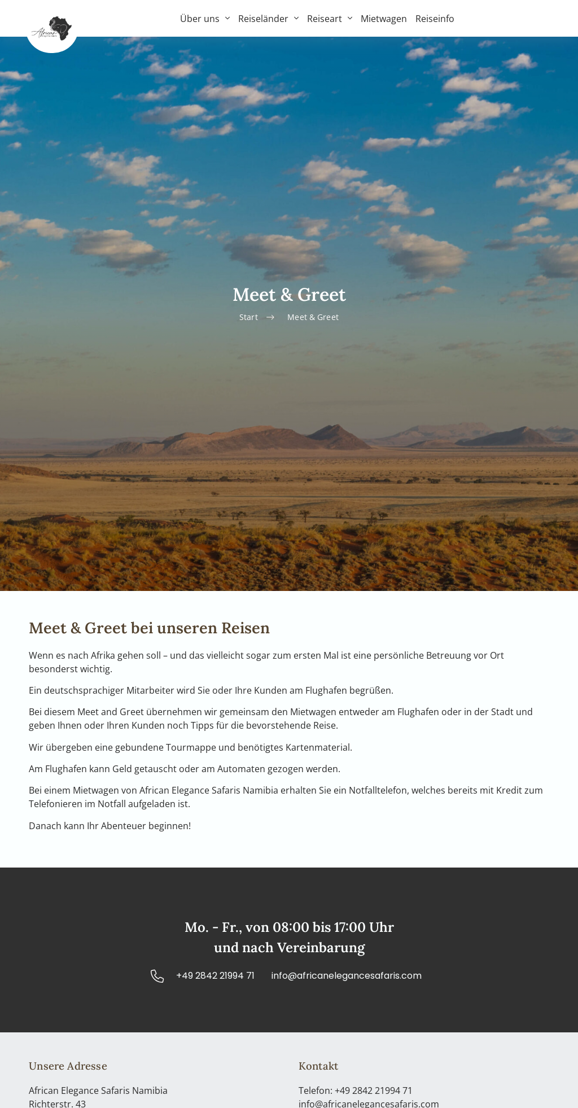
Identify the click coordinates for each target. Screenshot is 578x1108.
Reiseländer (268, 18)
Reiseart (329, 18)
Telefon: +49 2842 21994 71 (356, 1090)
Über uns (205, 18)
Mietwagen (384, 18)
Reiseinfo (434, 18)
